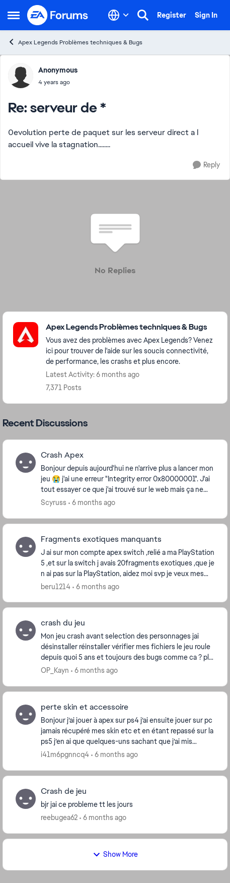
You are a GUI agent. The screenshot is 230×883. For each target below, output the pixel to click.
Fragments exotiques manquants (101, 539)
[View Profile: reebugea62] (26, 799)
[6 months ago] (91, 502)
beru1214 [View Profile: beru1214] (55, 586)
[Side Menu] (14, 15)
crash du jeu (63, 623)
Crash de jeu (64, 791)
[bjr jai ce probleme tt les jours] (127, 804)
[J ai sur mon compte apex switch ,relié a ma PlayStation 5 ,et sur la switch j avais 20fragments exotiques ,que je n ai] (127, 563)
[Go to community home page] (58, 15)
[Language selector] (118, 15)
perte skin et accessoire (84, 707)
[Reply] (206, 165)
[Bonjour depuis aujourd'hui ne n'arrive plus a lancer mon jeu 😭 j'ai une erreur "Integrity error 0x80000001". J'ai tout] (127, 479)
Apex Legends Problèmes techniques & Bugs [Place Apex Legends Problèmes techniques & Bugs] (75, 42)
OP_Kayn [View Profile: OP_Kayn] (55, 670)
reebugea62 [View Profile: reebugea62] (59, 817)
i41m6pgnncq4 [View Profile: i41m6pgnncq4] (65, 754)
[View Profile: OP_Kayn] (26, 630)
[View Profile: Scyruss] (26, 463)
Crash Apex (62, 455)
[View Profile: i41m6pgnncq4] (26, 715)
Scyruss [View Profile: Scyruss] (53, 502)
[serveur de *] (58, 82)
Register (171, 15)
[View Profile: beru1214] (26, 547)
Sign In (206, 15)
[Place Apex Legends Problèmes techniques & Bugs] (131, 327)
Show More (115, 854)
